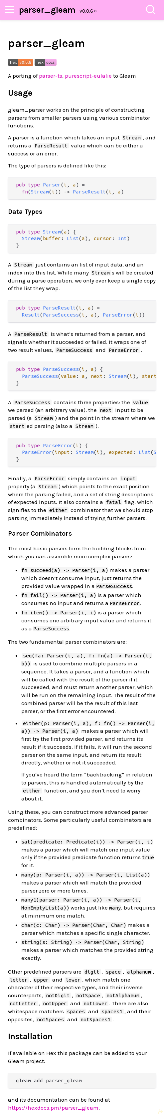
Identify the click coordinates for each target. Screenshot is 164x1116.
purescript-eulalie (88, 75)
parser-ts (50, 75)
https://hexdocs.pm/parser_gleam (53, 1107)
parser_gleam (47, 10)
